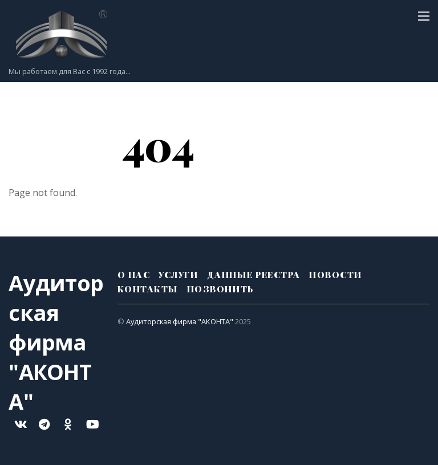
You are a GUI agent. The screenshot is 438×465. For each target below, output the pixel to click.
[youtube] (91, 423)
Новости (335, 274)
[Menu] (423, 15)
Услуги (178, 274)
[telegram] (43, 423)
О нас (134, 274)
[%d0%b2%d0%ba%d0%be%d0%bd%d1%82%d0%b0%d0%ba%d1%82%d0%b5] (20, 423)
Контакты (148, 289)
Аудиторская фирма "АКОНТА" (179, 321)
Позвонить (220, 289)
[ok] (67, 423)
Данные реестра (254, 274)
